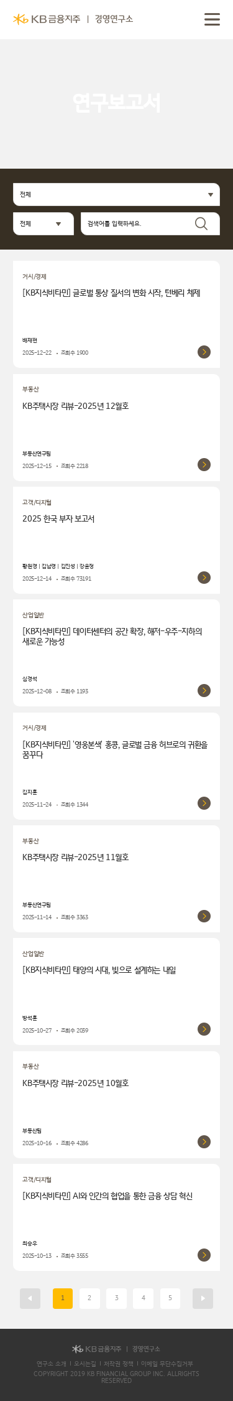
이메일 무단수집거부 (167, 1364)
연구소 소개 (51, 1364)
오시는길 (85, 1364)
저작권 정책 (119, 1364)
